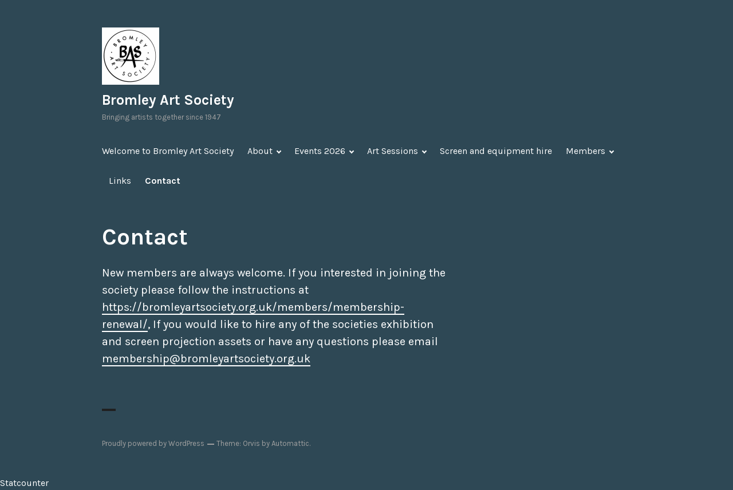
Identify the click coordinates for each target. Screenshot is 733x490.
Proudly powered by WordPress (153, 443)
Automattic (290, 443)
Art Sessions (392, 150)
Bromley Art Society (168, 100)
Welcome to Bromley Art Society (168, 150)
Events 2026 (319, 150)
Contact (162, 180)
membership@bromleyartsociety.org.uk (206, 358)
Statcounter (24, 482)
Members (585, 150)
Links (120, 180)
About (260, 150)
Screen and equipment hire (496, 150)
